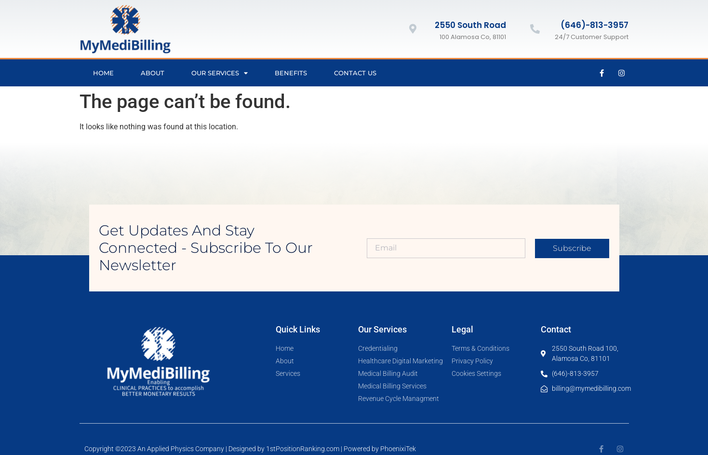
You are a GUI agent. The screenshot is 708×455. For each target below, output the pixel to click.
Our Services (219, 73)
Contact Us (355, 73)
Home (103, 73)
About (152, 73)
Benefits (291, 73)
